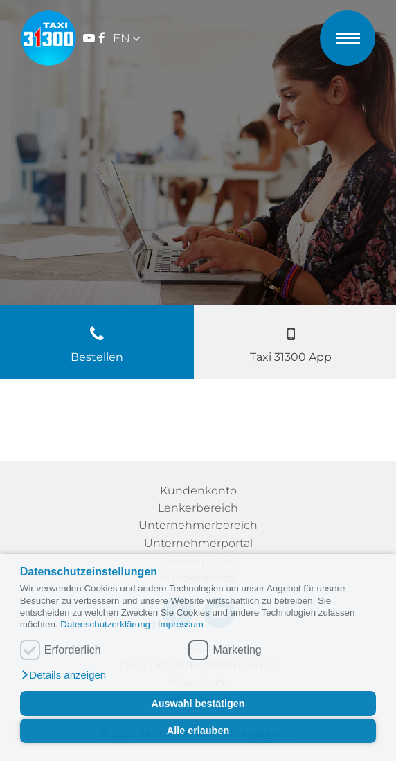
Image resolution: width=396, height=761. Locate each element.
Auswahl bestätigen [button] (197, 703)
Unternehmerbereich (198, 525)
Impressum (181, 624)
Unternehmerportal (198, 543)
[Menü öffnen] (347, 34)
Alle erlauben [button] (198, 730)
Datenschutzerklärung (106, 624)
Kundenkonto (198, 490)
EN (121, 38)
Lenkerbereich (198, 507)
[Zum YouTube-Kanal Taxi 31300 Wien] (89, 38)
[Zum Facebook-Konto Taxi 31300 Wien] (101, 38)
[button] (63, 675)
